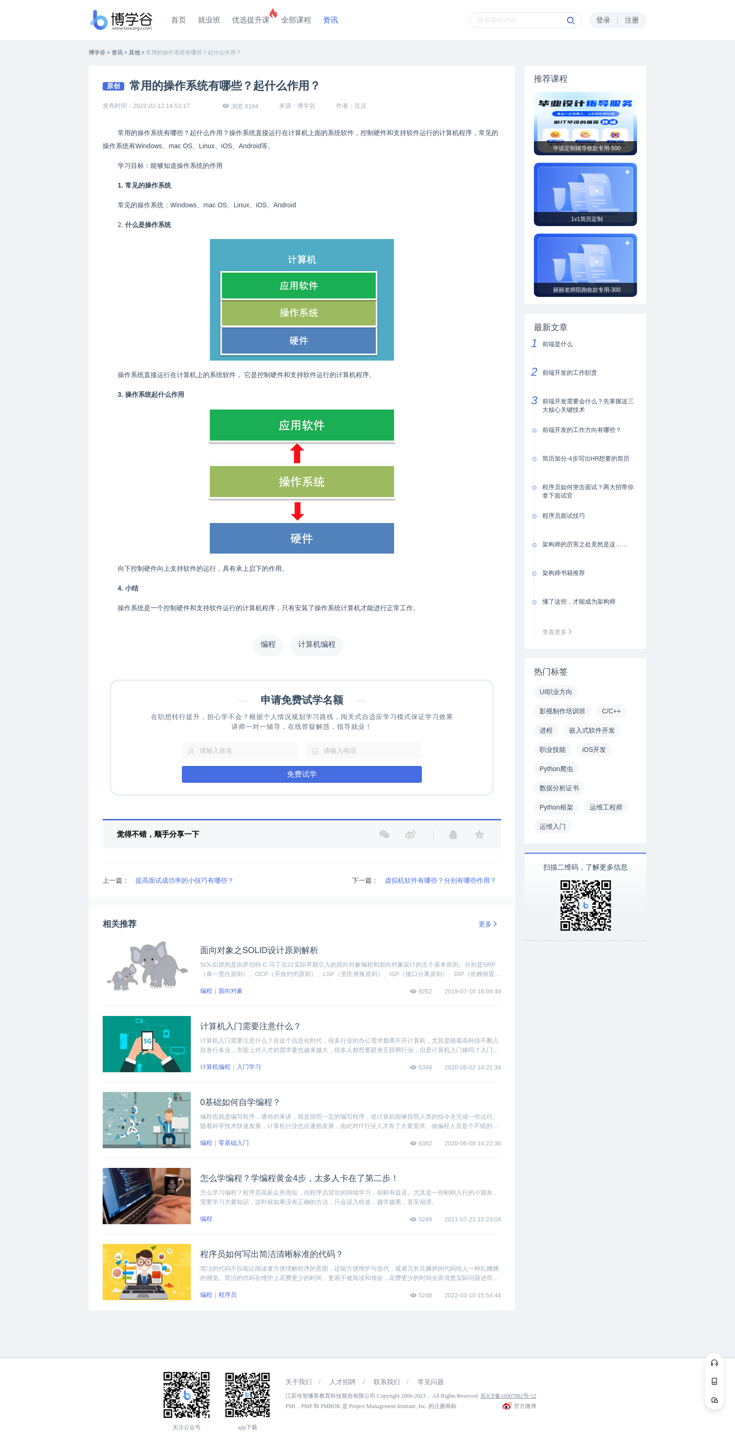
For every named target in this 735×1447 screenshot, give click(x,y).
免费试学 (302, 774)
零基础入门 (233, 1142)
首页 (178, 20)
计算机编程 (215, 1066)
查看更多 (559, 632)
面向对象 (230, 990)
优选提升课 (251, 20)
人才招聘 (343, 1382)
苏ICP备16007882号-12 (508, 1396)
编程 (206, 990)
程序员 (227, 1294)
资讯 (330, 20)
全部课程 (296, 20)
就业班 (209, 20)
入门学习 (249, 1066)
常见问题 (431, 1382)
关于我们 (298, 1382)
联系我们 (387, 1382)
